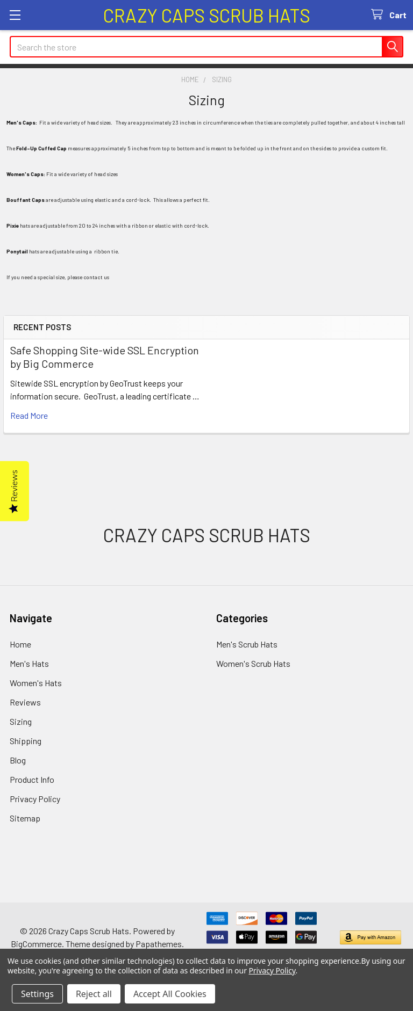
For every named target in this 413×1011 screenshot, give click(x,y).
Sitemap (25, 818)
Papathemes (159, 944)
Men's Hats (29, 663)
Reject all (94, 994)
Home (20, 644)
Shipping (25, 741)
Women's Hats (36, 683)
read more (29, 415)
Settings (37, 994)
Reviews (25, 702)
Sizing (21, 721)
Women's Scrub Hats (253, 663)
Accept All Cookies (169, 994)
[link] (206, 452)
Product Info (32, 779)
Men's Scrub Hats (246, 644)
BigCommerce (36, 944)
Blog (18, 760)
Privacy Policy (35, 799)
